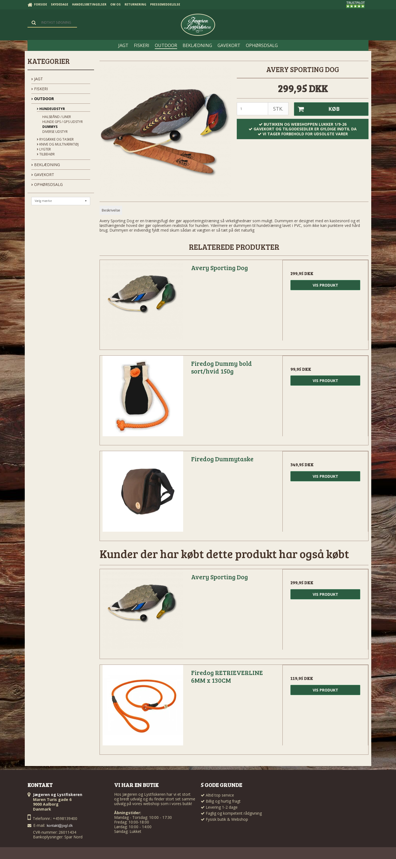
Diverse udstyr (55, 131)
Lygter (44, 149)
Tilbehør (46, 154)
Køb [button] (316, 109)
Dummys (49, 126)
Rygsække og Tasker (55, 139)
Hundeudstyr (51, 108)
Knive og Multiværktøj (58, 144)
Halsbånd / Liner (56, 116)
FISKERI (39, 88)
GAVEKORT (42, 174)
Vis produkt (325, 285)
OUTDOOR (42, 98)
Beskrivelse (111, 210)
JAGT (37, 78)
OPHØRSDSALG (47, 184)
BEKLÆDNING (45, 164)
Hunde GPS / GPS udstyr (62, 121)
